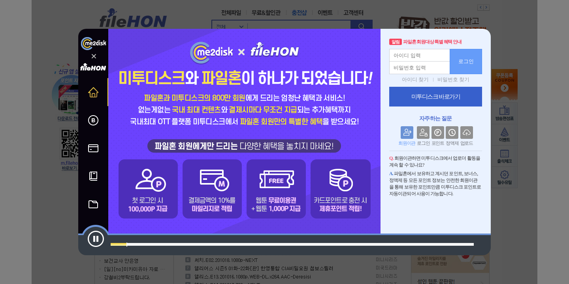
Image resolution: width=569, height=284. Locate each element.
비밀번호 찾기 (453, 79)
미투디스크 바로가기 (435, 96)
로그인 (466, 61)
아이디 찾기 (415, 79)
